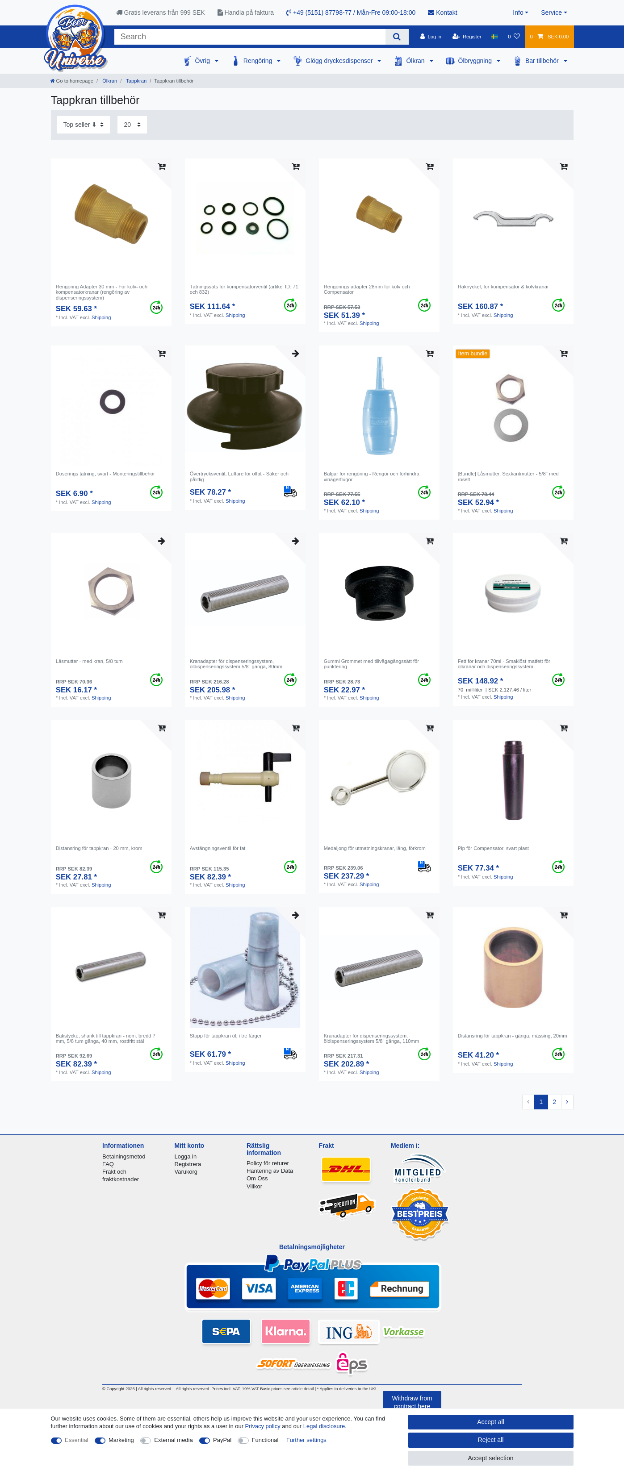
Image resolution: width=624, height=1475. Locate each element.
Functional (265, 1440)
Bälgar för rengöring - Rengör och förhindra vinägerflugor (371, 476)
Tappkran (136, 80)
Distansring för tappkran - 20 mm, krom (99, 848)
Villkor (254, 1186)
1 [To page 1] (541, 1101)
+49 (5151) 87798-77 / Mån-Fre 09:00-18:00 (350, 12)
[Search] (396, 37)
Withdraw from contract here (412, 1402)
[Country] (494, 36)
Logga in (186, 1156)
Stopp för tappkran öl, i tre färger (226, 1035)
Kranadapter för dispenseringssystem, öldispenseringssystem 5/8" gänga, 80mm (236, 663)
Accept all (490, 1421)
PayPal (222, 1440)
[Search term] (250, 37)
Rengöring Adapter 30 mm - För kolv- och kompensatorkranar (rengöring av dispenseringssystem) (101, 292)
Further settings (306, 1440)
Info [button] (518, 12)
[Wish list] (514, 36)
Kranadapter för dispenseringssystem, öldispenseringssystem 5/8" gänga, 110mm (371, 1038)
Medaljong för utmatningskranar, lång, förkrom (375, 848)
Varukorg (186, 1171)
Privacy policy (263, 1426)
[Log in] (430, 36)
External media (173, 1440)
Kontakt (442, 12)
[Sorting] (83, 124)
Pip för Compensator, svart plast (493, 848)
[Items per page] (132, 124)
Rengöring (258, 60)
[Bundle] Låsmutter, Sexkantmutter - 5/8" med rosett (508, 476)
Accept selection (491, 1458)
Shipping (101, 317)
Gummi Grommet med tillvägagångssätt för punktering (371, 663)
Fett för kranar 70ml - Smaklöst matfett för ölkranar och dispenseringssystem (504, 663)
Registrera (188, 1164)
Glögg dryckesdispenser (340, 60)
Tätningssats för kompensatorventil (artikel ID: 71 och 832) (244, 289)
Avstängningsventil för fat (218, 848)
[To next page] (567, 1102)
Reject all (491, 1439)
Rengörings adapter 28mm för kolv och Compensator (367, 289)
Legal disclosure (324, 1426)
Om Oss (257, 1178)
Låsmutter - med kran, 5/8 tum (89, 661)
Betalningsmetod (123, 1156)
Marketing (121, 1440)
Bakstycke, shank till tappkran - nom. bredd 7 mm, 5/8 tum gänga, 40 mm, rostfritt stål (105, 1038)
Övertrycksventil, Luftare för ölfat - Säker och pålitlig (239, 476)
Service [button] (551, 12)
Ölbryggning (476, 60)
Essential (76, 1440)
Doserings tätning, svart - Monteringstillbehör (105, 473)
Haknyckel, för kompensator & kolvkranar (503, 286)
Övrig (203, 60)
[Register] (467, 36)
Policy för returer (268, 1163)
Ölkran (416, 60)
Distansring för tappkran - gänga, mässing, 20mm (512, 1035)
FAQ (108, 1164)
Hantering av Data (270, 1170)
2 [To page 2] (554, 1101)
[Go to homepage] (71, 80)
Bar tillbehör (543, 60)
